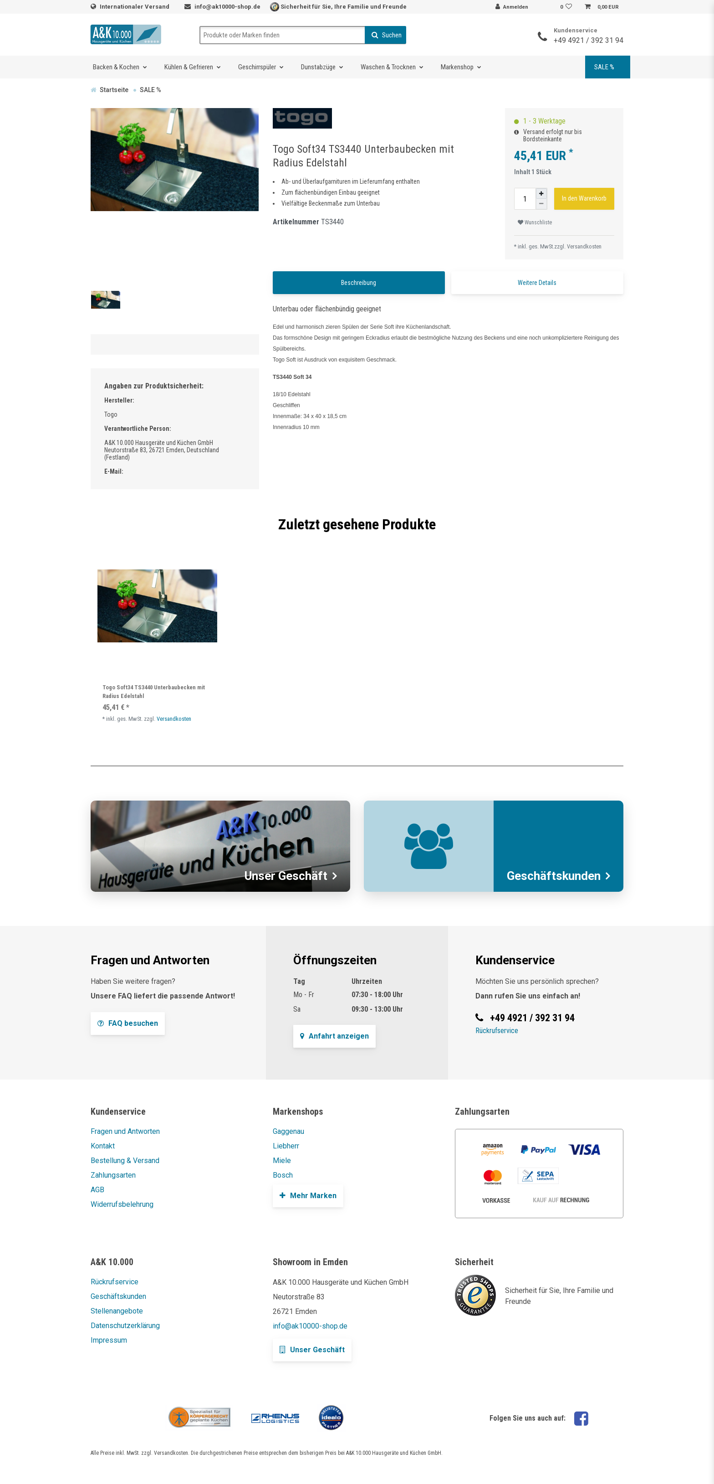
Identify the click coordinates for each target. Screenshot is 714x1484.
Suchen (387, 35)
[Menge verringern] (541, 204)
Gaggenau (288, 1131)
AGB (97, 1189)
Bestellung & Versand (125, 1160)
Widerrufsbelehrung (122, 1204)
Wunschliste (535, 222)
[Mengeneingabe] (525, 199)
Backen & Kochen (116, 67)
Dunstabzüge (318, 67)
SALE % (604, 67)
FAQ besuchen (127, 1023)
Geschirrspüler (257, 67)
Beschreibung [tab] (358, 282)
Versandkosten (584, 246)
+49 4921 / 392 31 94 (588, 40)
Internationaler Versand (135, 6)
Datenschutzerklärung (125, 1325)
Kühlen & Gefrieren (188, 67)
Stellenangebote (117, 1311)
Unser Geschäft (312, 1349)
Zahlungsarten (113, 1175)
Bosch (283, 1175)
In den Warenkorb (584, 198)
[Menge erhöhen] (541, 193)
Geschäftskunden (118, 1296)
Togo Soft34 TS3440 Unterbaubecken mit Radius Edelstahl (153, 691)
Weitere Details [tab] (537, 282)
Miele (282, 1160)
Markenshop (457, 67)
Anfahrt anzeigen (334, 1036)
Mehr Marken (308, 1195)
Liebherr (286, 1146)
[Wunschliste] (567, 7)
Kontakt (103, 1146)
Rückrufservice (496, 1030)
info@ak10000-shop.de (227, 6)
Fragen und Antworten (125, 1131)
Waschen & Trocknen (388, 67)
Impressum (109, 1340)
